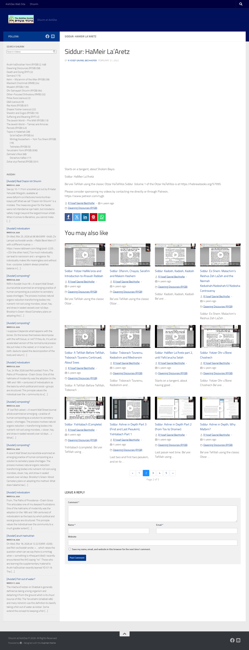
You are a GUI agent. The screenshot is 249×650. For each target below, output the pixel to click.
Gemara (11, 75)
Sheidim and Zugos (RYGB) (20, 113)
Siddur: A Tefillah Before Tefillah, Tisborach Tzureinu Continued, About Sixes (84, 358)
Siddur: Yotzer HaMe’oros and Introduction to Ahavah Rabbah (84, 276)
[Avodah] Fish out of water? (21, 579)
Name (71, 526)
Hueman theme (48, 643)
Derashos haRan (18, 157)
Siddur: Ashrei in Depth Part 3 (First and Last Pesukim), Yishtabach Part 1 (130, 430)
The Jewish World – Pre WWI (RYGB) (25, 120)
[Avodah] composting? (18, 275)
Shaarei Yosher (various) (19, 109)
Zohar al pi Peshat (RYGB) (20, 161)
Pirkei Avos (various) (17, 98)
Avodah (11, 174)
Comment (73, 504)
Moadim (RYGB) (15, 86)
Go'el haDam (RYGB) (20, 135)
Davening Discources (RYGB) (83, 207)
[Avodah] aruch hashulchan (20, 535)
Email (159, 526)
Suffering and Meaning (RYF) (21, 116)
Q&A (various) (14, 101)
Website (72, 538)
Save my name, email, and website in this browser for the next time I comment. (111, 551)
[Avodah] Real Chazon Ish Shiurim (24, 181)
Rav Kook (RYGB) (15, 105)
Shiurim (34, 4)
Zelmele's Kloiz (14, 154)
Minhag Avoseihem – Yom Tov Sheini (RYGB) (33, 139)
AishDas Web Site (15, 4)
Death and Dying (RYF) (18, 72)
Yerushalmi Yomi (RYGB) (19, 150)
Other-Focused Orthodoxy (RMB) (24, 94)
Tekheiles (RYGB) (18, 146)
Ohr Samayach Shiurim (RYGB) (22, 90)
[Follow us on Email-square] (53, 36)
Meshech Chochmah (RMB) (21, 83)
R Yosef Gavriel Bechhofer (83, 60)
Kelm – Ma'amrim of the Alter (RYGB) (26, 79)
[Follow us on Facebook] (47, 36)
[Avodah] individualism (18, 228)
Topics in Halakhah (16, 131)
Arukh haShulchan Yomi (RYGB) (22, 64)
